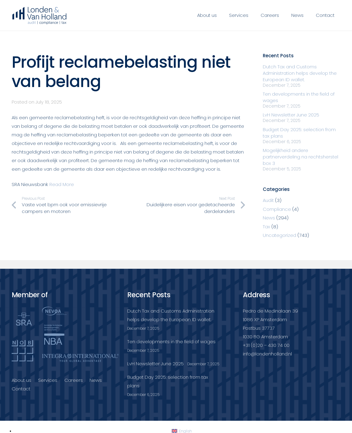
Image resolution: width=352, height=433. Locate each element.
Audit (268, 200)
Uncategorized (279, 235)
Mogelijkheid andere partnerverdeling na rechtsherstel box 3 (300, 156)
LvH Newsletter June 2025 (291, 115)
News (269, 218)
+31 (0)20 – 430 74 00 (266, 345)
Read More (61, 184)
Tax (266, 226)
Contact (21, 389)
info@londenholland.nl (267, 354)
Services (47, 380)
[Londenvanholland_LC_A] (40, 15)
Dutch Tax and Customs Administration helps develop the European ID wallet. (300, 73)
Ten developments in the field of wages (171, 341)
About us (21, 380)
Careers (73, 380)
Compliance (277, 209)
